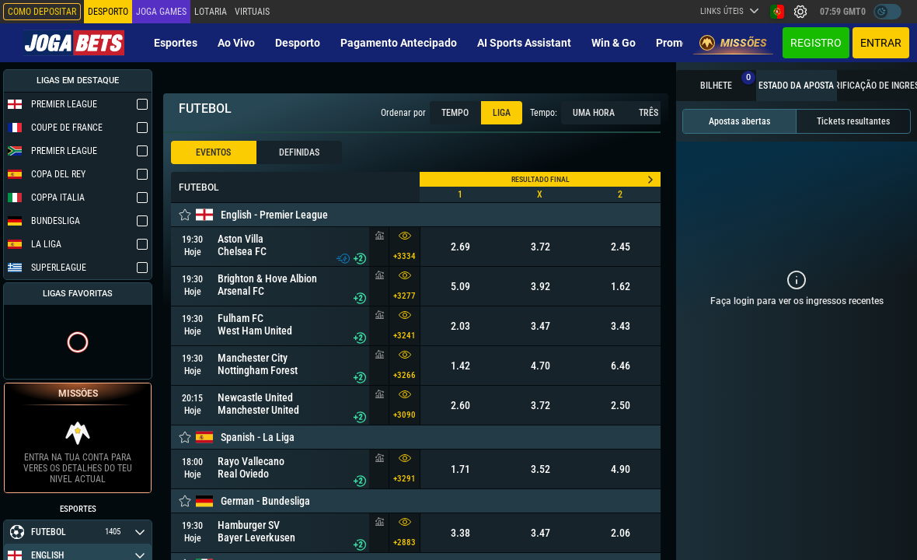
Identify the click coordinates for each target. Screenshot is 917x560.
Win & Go (613, 43)
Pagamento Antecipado (398, 43)
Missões (733, 43)
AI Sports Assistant (524, 43)
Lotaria (210, 11)
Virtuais (252, 11)
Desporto (297, 43)
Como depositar (42, 11)
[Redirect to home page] (74, 42)
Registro (816, 43)
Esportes (175, 43)
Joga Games (161, 11)
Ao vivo (236, 43)
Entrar (880, 43)
